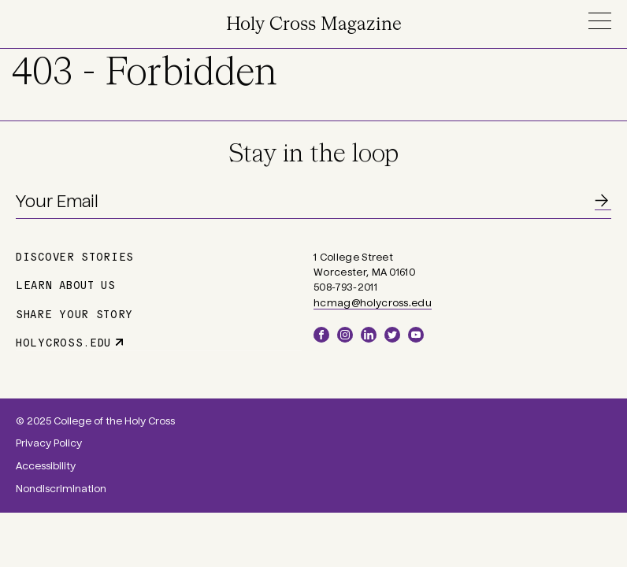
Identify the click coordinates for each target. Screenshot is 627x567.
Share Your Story (74, 313)
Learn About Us (66, 284)
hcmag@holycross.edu (373, 303)
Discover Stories (75, 255)
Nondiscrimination (61, 489)
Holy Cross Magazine (314, 25)
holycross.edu (63, 341)
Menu (599, 21)
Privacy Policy (49, 443)
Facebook (321, 335)
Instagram (345, 335)
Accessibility (46, 466)
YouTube (416, 335)
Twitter (392, 335)
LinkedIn (369, 335)
